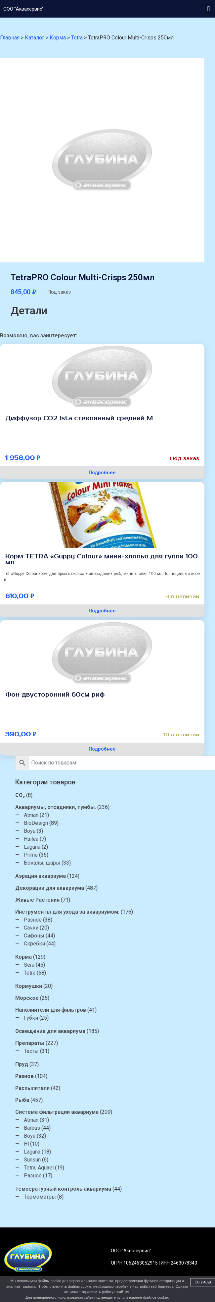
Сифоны (113, 936)
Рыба (101, 1100)
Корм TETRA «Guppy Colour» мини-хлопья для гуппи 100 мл (101, 559)
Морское (106, 998)
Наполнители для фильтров (129, 1010)
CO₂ (99, 795)
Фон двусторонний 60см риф (55, 694)
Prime (110, 855)
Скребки (113, 943)
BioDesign (115, 823)
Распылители (111, 1088)
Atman (110, 815)
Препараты (108, 1043)
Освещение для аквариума (129, 1031)
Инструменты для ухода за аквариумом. (146, 912)
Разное (112, 920)
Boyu (108, 831)
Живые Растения (116, 900)
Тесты (110, 1051)
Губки (110, 1018)
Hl (105, 1144)
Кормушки (107, 986)
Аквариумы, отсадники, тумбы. (134, 807)
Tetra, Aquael (118, 1167)
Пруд (100, 1064)
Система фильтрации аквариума (136, 1112)
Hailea (110, 839)
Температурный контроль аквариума (142, 1189)
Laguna (111, 847)
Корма (102, 957)
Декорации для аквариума (128, 888)
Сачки (110, 928)
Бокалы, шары (121, 863)
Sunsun (111, 1160)
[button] (208, 8)
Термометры (119, 1197)
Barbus (111, 1128)
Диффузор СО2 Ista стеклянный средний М (79, 418)
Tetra (108, 973)
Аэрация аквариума (119, 876)
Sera (108, 965)
